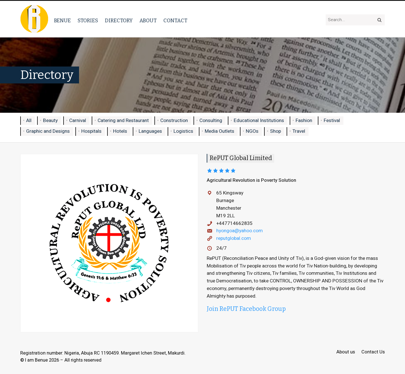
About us (345, 352)
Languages (150, 131)
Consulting (210, 120)
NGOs (252, 131)
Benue (62, 20)
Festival (332, 120)
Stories (88, 20)
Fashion (304, 120)
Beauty (50, 120)
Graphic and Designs (48, 131)
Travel (298, 131)
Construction (174, 120)
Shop (275, 131)
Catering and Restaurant (123, 120)
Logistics (183, 131)
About (148, 20)
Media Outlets (219, 131)
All (29, 120)
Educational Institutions (259, 120)
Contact (175, 20)
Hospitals (91, 131)
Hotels (120, 131)
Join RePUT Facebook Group (246, 309)
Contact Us (373, 352)
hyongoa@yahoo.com (239, 230)
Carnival (77, 120)
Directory (119, 20)
